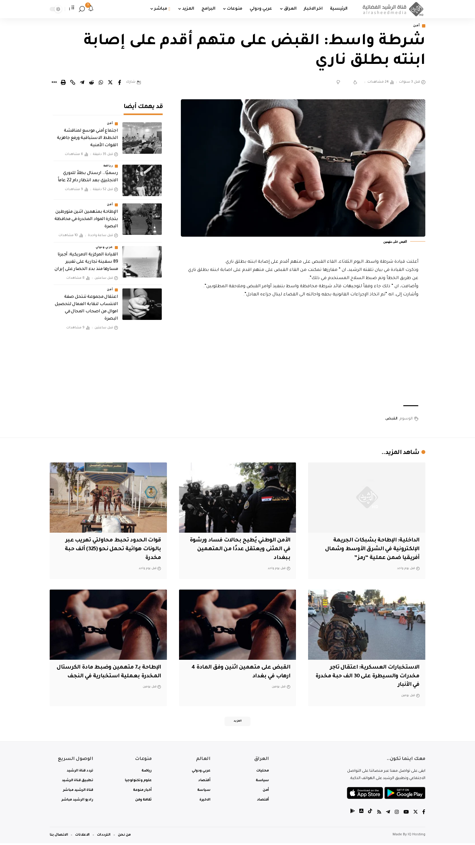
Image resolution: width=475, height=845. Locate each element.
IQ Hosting (416, 837)
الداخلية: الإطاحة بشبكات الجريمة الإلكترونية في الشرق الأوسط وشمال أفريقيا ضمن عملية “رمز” (368, 550)
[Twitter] (415, 815)
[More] (54, 83)
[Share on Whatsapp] (101, 83)
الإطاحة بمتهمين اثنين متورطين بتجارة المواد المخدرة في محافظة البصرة (86, 215)
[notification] (91, 9)
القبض (391, 419)
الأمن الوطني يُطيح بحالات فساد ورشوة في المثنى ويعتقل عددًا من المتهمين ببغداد (245, 550)
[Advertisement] (303, 352)
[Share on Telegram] (82, 83)
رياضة (108, 162)
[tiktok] (369, 815)
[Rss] (378, 815)
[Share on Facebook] (119, 83)
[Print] (63, 83)
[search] (82, 9)
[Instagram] (396, 815)
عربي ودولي (104, 243)
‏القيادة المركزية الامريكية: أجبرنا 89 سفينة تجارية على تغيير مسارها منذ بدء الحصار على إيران (86, 258)
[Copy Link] (72, 83)
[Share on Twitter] (110, 83)
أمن (415, 26)
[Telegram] (387, 815)
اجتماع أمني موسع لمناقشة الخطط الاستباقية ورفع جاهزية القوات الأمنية (87, 134)
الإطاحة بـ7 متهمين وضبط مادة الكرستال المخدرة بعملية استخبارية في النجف (112, 677)
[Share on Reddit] (91, 83)
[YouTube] (405, 815)
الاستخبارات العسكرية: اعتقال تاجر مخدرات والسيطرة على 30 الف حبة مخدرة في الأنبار (371, 677)
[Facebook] (423, 815)
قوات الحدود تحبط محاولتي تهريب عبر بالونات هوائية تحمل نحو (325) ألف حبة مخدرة (110, 550)
